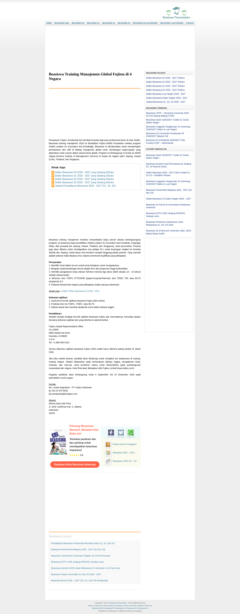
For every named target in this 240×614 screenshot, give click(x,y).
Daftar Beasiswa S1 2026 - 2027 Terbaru (165, 86)
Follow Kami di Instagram (124, 444)
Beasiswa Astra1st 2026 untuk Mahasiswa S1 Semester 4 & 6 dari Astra (85, 568)
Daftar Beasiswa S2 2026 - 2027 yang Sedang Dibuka (84, 179)
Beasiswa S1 (121, 608)
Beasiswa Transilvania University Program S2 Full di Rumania (80, 555)
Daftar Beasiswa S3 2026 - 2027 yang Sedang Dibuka (84, 182)
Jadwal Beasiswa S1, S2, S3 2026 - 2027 (165, 102)
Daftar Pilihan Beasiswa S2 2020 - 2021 (81, 291)
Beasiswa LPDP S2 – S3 (124, 461)
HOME (49, 23)
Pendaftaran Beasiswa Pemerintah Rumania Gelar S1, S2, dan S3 (82, 543)
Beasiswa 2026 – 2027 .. (124, 452)
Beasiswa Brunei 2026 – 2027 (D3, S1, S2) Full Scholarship (79, 580)
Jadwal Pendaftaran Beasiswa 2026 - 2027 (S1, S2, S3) (85, 185)
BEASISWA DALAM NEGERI (145, 23)
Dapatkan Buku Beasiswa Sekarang (75, 464)
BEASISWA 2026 (61, 23)
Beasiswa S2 (132, 608)
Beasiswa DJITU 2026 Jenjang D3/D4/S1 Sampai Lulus (77, 562)
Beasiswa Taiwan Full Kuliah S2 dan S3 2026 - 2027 (76, 574)
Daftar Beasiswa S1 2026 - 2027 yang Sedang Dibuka (84, 175)
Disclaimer (119, 606)
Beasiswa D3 (110, 608)
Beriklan (141, 606)
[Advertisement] (119, 48)
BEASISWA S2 (108, 23)
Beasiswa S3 (143, 608)
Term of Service (130, 606)
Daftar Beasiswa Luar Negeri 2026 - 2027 (166, 94)
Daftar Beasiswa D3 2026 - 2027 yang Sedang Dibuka (84, 172)
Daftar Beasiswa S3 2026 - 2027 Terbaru (165, 78)
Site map (148, 606)
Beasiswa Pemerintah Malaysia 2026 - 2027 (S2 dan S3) (78, 549)
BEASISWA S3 (124, 23)
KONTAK (190, 23)
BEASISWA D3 (78, 23)
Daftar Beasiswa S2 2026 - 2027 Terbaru (165, 82)
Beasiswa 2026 (97, 608)
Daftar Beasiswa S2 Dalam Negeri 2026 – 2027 (168, 198)
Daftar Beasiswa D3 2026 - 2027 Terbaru (165, 90)
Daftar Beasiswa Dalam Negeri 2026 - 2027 (166, 98)
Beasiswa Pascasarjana (118, 603)
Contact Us (98, 606)
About (90, 606)
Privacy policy (109, 606)
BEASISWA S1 (93, 23)
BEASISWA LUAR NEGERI (171, 23)
